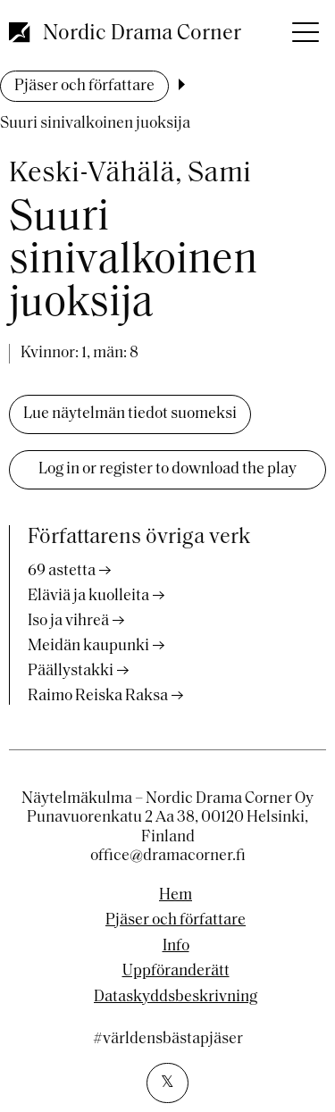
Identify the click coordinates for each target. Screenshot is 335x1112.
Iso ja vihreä (68, 621)
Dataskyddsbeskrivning (175, 998)
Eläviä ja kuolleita (88, 596)
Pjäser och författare (84, 86)
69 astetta (62, 571)
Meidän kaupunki (88, 646)
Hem (175, 896)
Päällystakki (70, 671)
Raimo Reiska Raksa (98, 696)
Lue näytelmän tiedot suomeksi (130, 414)
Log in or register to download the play (167, 469)
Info (176, 947)
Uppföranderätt (176, 972)
